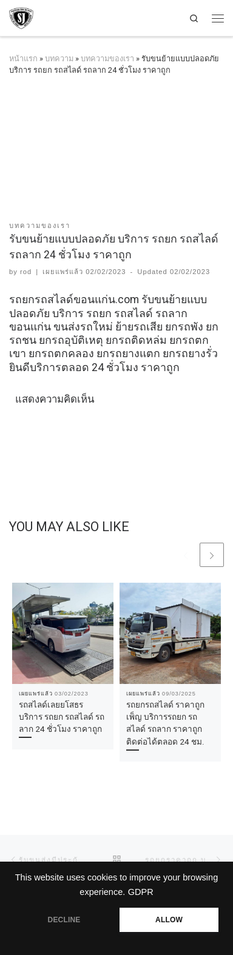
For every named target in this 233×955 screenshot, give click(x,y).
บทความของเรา (107, 58)
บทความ (59, 58)
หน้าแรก (23, 58)
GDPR (141, 892)
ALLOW (169, 920)
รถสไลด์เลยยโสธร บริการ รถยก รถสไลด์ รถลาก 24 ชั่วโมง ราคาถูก (61, 717)
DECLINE (64, 920)
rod (26, 271)
